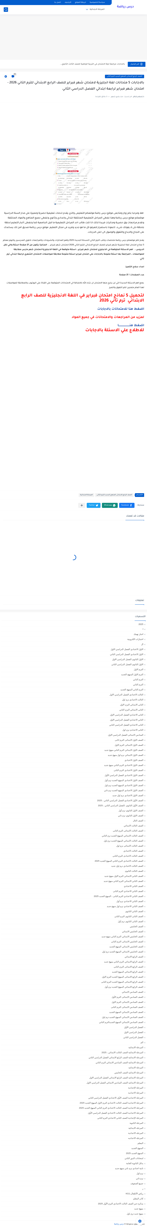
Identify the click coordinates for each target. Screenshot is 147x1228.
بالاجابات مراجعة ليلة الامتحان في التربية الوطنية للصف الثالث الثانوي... (92, 64)
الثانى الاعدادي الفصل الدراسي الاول (126, 715)
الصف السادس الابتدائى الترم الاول (127, 1002)
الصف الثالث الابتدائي (133, 825)
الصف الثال (138, 820)
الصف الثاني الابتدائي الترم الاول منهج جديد (123, 876)
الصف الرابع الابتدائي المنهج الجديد (127, 972)
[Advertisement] (73, 37)
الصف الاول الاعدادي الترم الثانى (128, 770)
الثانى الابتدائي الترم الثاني (131, 709)
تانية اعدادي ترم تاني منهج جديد (129, 1168)
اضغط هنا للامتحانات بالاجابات (120, 309)
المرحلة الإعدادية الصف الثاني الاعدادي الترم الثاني (120, 1118)
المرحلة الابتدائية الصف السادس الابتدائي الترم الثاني (119, 1062)
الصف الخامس (136, 926)
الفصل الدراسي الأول (133, 1027)
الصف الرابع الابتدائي (134, 956)
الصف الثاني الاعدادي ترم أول (129, 901)
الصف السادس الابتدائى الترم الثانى (127, 1007)
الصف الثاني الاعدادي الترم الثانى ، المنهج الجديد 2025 (118, 896)
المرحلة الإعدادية (135, 1087)
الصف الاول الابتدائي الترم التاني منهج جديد (123, 750)
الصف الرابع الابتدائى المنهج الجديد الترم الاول (122, 977)
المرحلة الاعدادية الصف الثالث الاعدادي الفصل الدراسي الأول (115, 1113)
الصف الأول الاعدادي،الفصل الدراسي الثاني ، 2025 (120, 800)
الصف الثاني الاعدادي (133, 886)
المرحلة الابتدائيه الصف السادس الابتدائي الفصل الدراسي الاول (115, 1082)
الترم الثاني (138, 684)
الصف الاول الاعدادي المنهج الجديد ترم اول (124, 785)
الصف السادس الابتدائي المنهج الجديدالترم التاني (121, 1022)
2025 (141, 624)
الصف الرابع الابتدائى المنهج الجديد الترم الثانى (124, 76)
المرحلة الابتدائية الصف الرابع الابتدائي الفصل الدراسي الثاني (116, 1057)
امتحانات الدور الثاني (134, 1158)
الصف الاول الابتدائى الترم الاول (129, 745)
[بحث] (6, 9)
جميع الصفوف (136, 1183)
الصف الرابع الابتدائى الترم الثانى (128, 966)
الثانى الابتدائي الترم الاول (131, 704)
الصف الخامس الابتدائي (132, 931)
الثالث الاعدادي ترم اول (132, 699)
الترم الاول (138, 669)
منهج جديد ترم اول (135, 1213)
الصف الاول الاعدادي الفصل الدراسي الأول (124, 775)
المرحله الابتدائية (135, 1128)
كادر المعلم (138, 1198)
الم (142, 1042)
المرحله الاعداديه (135, 1138)
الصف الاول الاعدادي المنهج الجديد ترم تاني (123, 790)
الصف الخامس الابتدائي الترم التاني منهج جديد (122, 936)
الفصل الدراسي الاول (133, 1032)
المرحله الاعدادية (135, 1133)
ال (142, 644)
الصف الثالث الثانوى (134, 871)
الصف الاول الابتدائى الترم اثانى (129, 740)
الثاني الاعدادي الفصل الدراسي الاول (126, 720)
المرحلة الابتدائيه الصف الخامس (128, 1072)
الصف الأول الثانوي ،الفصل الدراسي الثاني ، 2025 (120, 805)
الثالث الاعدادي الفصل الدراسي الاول (126, 694)
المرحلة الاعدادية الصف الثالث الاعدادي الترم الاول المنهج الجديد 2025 (111, 1103)
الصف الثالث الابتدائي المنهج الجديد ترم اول (123, 840)
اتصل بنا (57, 2)
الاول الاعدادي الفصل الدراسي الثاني (126, 654)
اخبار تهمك (138, 634)
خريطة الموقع (80, 2)
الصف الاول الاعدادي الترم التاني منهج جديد (123, 765)
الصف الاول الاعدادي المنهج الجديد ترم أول (124, 780)
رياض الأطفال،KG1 (134, 1193)
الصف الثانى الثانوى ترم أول (130, 921)
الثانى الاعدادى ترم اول (132, 730)
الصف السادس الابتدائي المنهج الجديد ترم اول (122, 1017)
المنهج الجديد (137, 1148)
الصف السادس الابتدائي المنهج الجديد (126, 1012)
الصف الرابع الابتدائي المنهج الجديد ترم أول (124, 987)
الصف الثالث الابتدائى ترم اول (129, 846)
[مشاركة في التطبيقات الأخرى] (81, 505)
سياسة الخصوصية (97, 2)
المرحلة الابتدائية (97, 9)
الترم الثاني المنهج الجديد (131, 689)
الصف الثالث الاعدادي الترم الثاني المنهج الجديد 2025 (119, 861)
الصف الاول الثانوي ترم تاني (130, 815)
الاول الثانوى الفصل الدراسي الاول (127, 659)
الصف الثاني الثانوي (134, 911)
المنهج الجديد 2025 (134, 1153)
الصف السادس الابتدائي (132, 992)
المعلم (140, 1143)
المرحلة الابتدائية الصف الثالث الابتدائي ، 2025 (122, 1052)
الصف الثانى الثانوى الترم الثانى (128, 916)
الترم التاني (138, 679)
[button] (127, 505)
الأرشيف (68, 2)
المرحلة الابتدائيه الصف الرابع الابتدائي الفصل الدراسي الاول (116, 1077)
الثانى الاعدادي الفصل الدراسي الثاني (126, 725)
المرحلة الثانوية (136, 1123)
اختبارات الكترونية (135, 639)
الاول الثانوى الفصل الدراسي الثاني (127, 664)
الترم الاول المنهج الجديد (132, 674)
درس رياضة (125, 7)
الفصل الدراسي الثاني (133, 1037)
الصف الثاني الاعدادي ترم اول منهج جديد (125, 906)
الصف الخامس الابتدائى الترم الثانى (127, 941)
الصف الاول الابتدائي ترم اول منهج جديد (125, 755)
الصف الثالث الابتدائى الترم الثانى (128, 830)
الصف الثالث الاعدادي (133, 851)
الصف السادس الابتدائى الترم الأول (127, 997)
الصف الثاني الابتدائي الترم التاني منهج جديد (123, 881)
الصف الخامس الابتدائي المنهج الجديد (126, 946)
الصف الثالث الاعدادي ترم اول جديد (127, 866)
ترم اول (140, 1173)
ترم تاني (139, 1178)
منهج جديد (138, 1208)
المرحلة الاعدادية (135, 1092)
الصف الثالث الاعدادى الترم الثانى (128, 856)
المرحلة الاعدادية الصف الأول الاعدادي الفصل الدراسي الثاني (115, 1098)
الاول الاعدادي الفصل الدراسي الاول (127, 649)
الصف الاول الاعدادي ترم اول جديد (127, 795)
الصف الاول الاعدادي (134, 760)
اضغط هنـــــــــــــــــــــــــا (131, 325)
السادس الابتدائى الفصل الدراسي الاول (125, 735)
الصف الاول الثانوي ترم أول (131, 810)
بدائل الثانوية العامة (134, 1163)
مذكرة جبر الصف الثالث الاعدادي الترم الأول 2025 (120, 1203)
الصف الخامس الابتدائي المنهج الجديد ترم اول (122, 951)
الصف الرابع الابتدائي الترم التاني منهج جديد (123, 961)
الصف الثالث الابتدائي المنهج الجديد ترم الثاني (122, 835)
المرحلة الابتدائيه (135, 1067)
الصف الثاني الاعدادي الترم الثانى (128, 891)
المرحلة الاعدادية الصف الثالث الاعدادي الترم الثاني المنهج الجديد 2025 (111, 1108)
